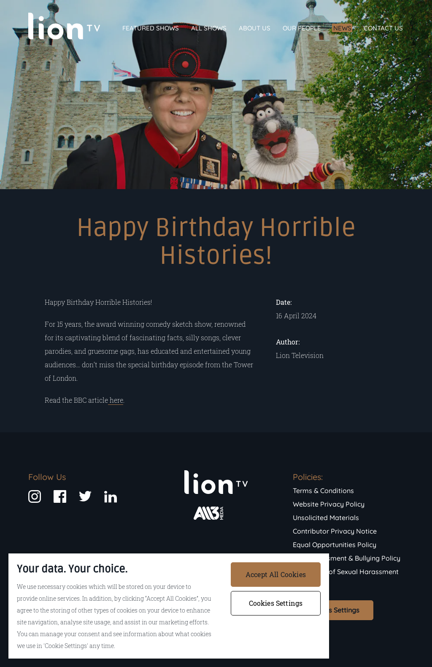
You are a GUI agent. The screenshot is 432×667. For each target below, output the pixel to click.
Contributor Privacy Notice (335, 531)
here (115, 400)
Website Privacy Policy (328, 504)
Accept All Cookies (276, 574)
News (342, 28)
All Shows (209, 28)
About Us (254, 28)
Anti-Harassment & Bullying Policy (346, 558)
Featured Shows (150, 28)
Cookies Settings (333, 610)
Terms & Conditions (323, 490)
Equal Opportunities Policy (334, 544)
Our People (302, 28)
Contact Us (383, 28)
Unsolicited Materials (326, 517)
